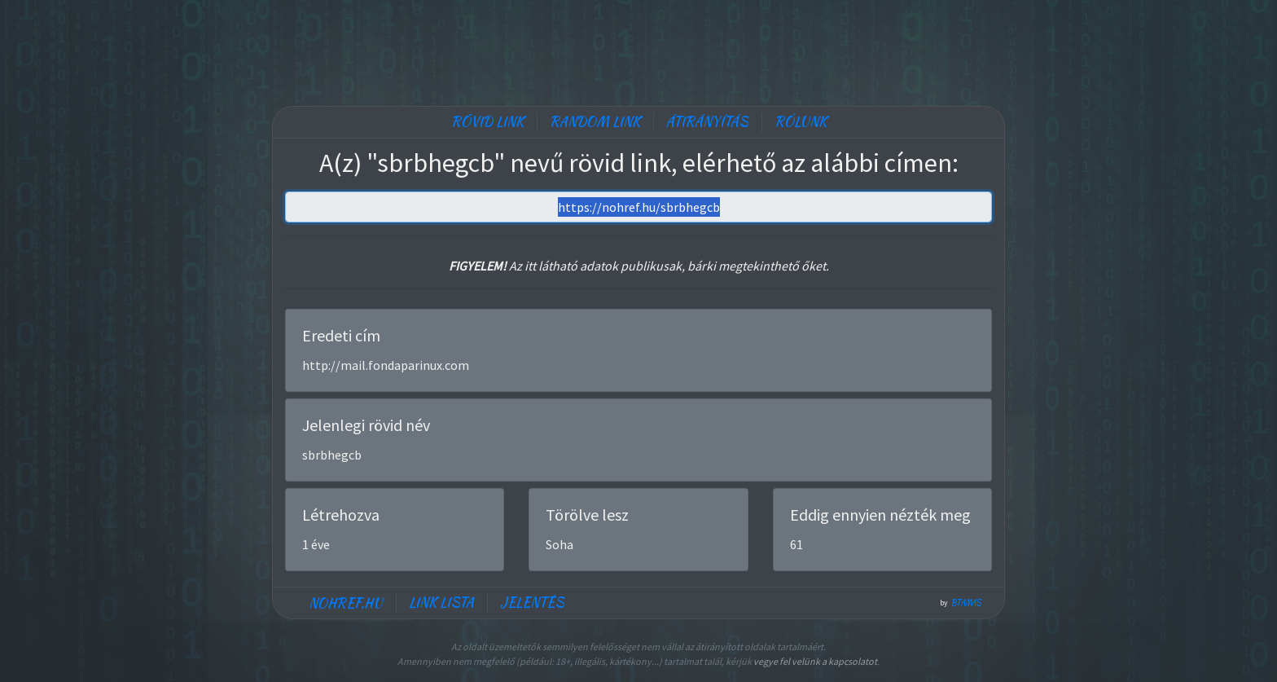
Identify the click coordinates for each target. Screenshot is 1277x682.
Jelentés (532, 602)
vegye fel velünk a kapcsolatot (815, 661)
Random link (595, 121)
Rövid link (487, 121)
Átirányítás (707, 121)
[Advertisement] (638, 49)
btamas (966, 603)
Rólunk (801, 121)
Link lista (441, 602)
